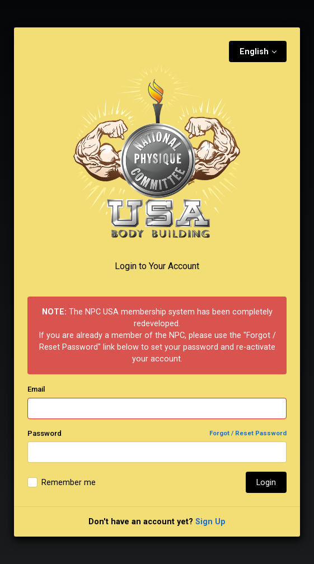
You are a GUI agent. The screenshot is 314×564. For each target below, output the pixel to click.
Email (36, 389)
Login (266, 482)
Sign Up (210, 521)
